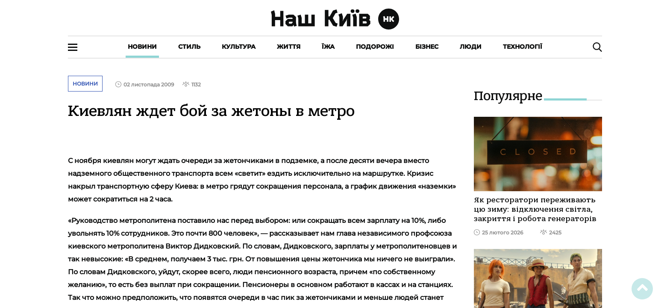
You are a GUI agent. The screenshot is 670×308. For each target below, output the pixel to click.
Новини (142, 46)
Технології (522, 46)
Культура (239, 46)
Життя (288, 46)
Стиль (189, 46)
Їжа (328, 46)
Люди (471, 46)
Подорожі (375, 46)
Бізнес (426, 46)
